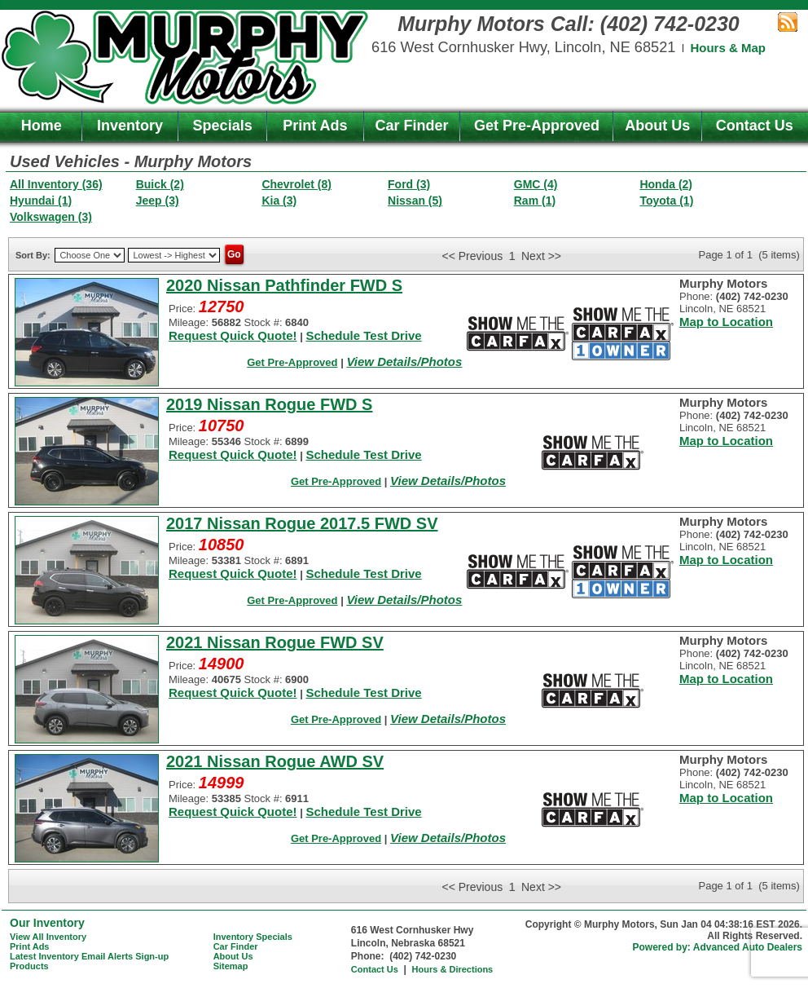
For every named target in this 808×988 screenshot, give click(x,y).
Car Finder (412, 125)
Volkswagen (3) (51, 216)
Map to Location (726, 322)
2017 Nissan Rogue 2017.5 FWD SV (301, 523)
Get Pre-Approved (536, 125)
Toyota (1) (666, 200)
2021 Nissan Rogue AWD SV (275, 761)
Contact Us (754, 125)
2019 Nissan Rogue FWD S (269, 404)
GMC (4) (536, 184)
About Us (657, 125)
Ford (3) (409, 184)
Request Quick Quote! (233, 335)
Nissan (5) (415, 200)
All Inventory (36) (56, 184)
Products (29, 966)
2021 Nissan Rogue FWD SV (275, 642)
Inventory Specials (252, 937)
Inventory (130, 125)
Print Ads (315, 125)
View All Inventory (48, 937)
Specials (223, 125)
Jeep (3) (157, 200)
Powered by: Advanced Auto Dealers (718, 947)
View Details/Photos (404, 361)
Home (41, 125)
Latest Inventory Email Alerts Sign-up (89, 956)
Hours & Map (728, 48)
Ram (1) (535, 200)
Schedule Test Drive (363, 335)
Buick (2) (160, 184)
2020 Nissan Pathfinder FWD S (284, 285)
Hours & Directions (453, 969)
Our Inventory (47, 922)
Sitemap (230, 966)
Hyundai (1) (41, 200)
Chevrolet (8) (296, 184)
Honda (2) (665, 184)
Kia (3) (278, 200)
